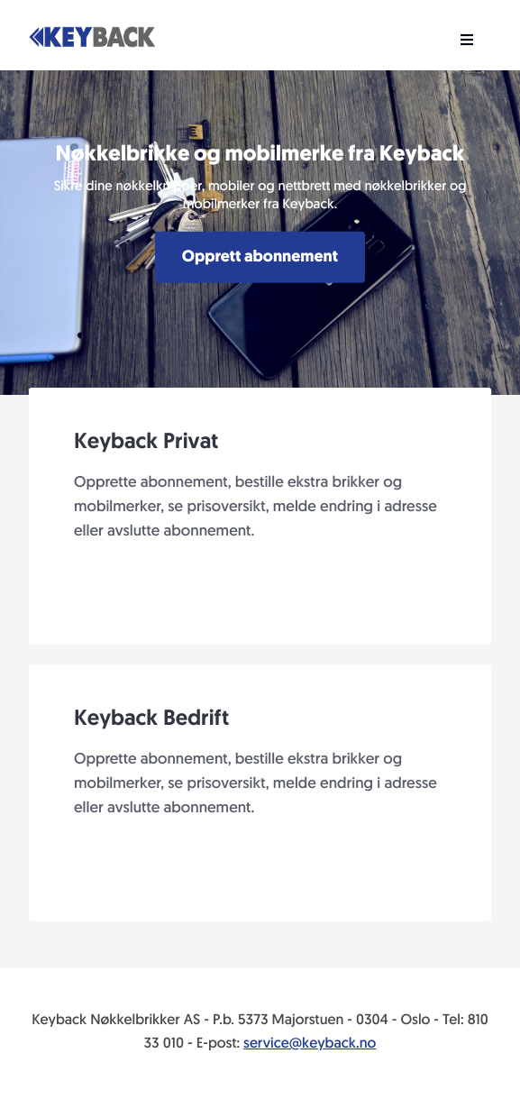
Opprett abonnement (260, 257)
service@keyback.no (309, 1042)
